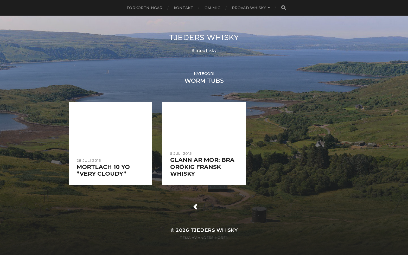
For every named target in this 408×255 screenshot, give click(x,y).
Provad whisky (249, 7)
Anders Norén (213, 237)
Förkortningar (144, 7)
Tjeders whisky (204, 37)
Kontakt (183, 7)
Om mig (212, 7)
